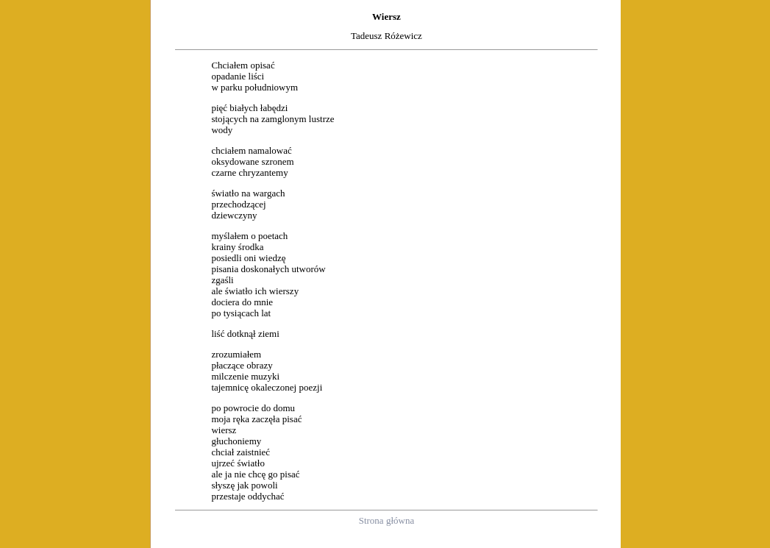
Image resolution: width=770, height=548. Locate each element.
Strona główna (386, 520)
